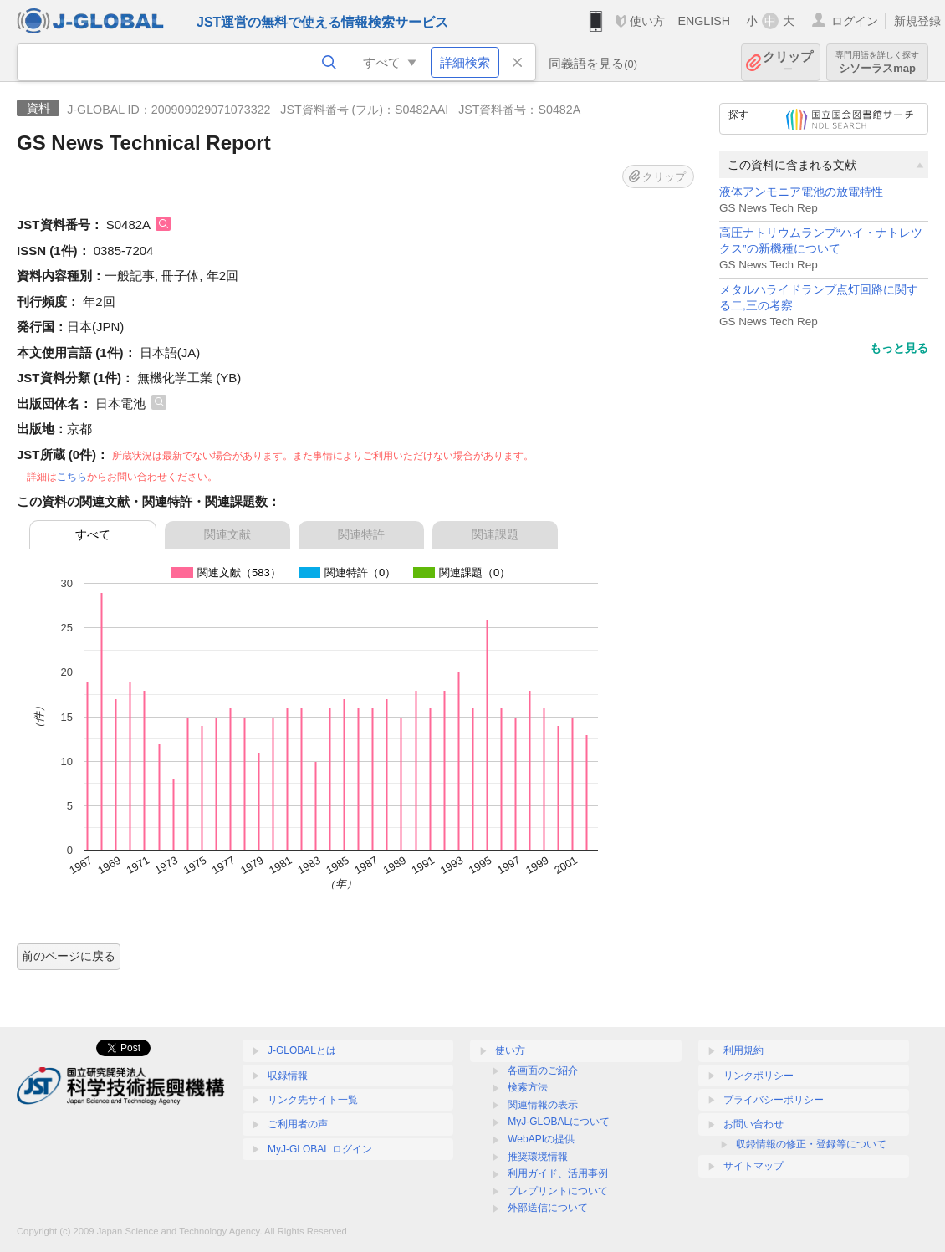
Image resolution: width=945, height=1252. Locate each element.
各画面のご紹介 (543, 1070)
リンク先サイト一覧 (313, 1100)
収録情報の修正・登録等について (811, 1144)
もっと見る (899, 348)
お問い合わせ (753, 1124)
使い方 (647, 21)
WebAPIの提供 (541, 1139)
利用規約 (743, 1050)
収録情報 (288, 1075)
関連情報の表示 (543, 1105)
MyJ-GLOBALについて (559, 1121)
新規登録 (917, 21)
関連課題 (495, 534)
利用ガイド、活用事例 (558, 1173)
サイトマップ (753, 1166)
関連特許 (361, 534)
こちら (72, 477)
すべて (92, 534)
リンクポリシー (758, 1075)
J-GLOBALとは (302, 1050)
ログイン (854, 21)
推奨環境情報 (538, 1157)
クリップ (788, 62)
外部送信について (548, 1208)
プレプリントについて (558, 1191)
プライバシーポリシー (773, 1100)
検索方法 (528, 1087)
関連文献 (227, 534)
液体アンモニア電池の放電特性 (801, 192)
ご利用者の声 (298, 1124)
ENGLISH (703, 21)
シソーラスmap (877, 62)
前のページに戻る (68, 956)
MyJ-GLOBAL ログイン (320, 1149)
